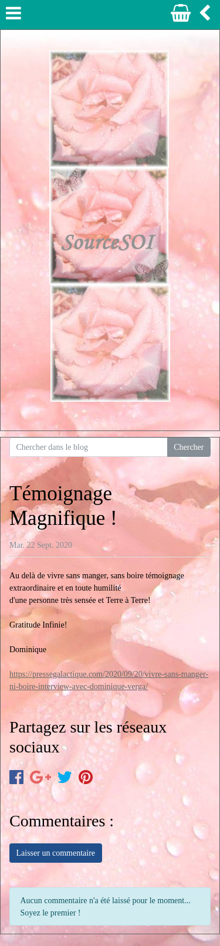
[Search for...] (88, 447)
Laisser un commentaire (56, 853)
